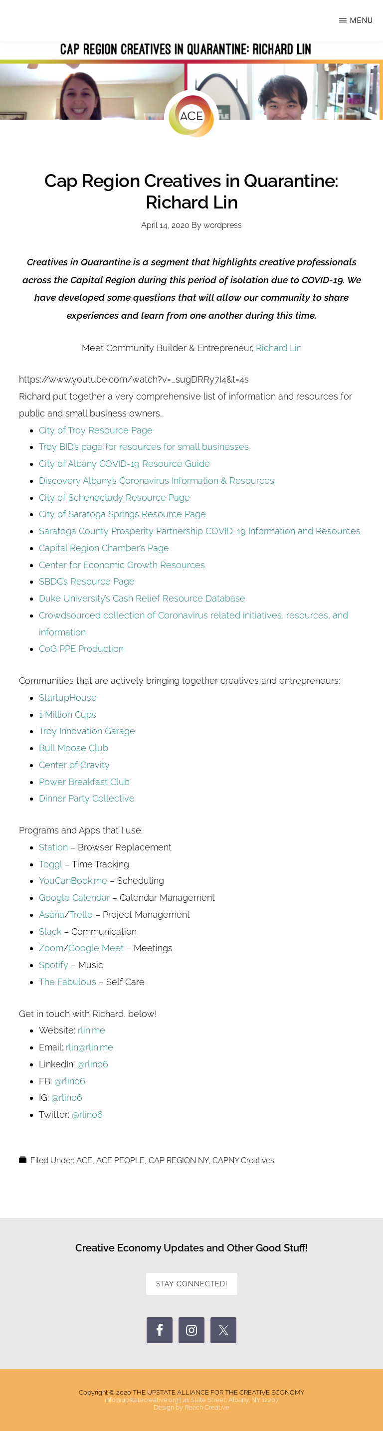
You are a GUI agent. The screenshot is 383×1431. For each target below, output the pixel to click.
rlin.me (91, 1030)
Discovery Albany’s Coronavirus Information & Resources (156, 480)
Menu (361, 20)
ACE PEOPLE (120, 1160)
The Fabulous (67, 982)
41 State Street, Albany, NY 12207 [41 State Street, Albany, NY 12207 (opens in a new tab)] (231, 1400)
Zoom (51, 948)
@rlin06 (92, 1064)
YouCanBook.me (73, 880)
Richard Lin (279, 348)
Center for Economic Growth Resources (122, 565)
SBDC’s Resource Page (87, 581)
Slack (50, 931)
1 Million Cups (67, 714)
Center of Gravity (74, 765)
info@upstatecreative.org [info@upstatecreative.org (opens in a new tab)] (142, 1400)
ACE (84, 1160)
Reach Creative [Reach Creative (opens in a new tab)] (207, 1407)
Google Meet (96, 948)
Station (53, 847)
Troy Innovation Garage (87, 731)
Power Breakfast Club (84, 782)
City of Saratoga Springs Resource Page (122, 514)
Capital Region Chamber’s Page (104, 548)
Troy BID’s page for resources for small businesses (144, 446)
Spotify (53, 965)
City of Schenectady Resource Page (114, 497)
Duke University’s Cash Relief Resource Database (142, 598)
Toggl (50, 864)
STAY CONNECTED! (191, 1284)
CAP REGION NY (178, 1160)
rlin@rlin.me (89, 1047)
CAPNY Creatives (243, 1160)
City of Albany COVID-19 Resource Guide (124, 463)
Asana (51, 914)
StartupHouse (68, 697)
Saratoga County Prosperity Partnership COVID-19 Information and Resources (200, 531)
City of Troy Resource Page (96, 430)
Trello (82, 914)
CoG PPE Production (81, 648)
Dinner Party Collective (87, 798)
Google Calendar (74, 897)
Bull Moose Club (73, 748)
